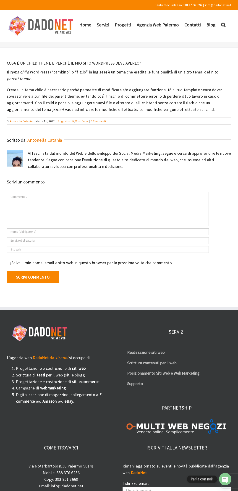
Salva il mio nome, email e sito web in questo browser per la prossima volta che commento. (92, 262)
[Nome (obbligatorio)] (108, 231)
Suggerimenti (66, 121)
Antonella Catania (21, 121)
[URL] (108, 249)
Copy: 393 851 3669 (61, 479)
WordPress (81, 121)
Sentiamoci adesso (178, 5)
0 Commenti (98, 121)
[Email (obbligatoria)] (108, 240)
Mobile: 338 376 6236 (61, 472)
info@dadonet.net (218, 5)
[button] (223, 24)
